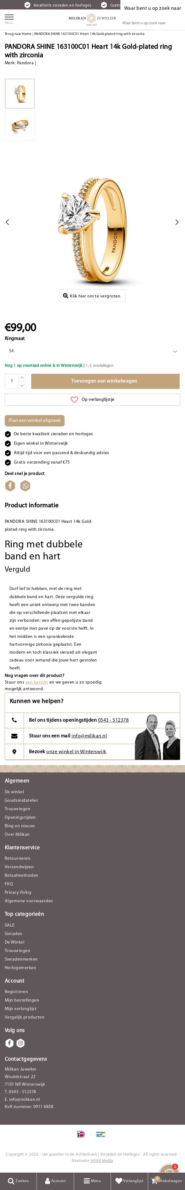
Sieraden (13, 934)
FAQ (9, 884)
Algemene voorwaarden (29, 901)
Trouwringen (17, 809)
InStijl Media (102, 1161)
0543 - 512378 (113, 720)
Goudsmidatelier (21, 800)
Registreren (16, 992)
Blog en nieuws (20, 826)
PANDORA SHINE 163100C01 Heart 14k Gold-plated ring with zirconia (89, 34)
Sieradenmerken (21, 959)
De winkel (14, 792)
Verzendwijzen (19, 867)
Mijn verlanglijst (21, 1009)
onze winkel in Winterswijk (76, 751)
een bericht (37, 682)
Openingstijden (20, 817)
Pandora (25, 63)
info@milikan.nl (89, 736)
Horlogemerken (20, 968)
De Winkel (14, 942)
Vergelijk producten (24, 1017)
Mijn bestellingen (22, 1000)
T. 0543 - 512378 (20, 1092)
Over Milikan (17, 834)
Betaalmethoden (21, 875)
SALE (10, 925)
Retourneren (17, 858)
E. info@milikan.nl (22, 1099)
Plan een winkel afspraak (35, 420)
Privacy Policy (18, 892)
